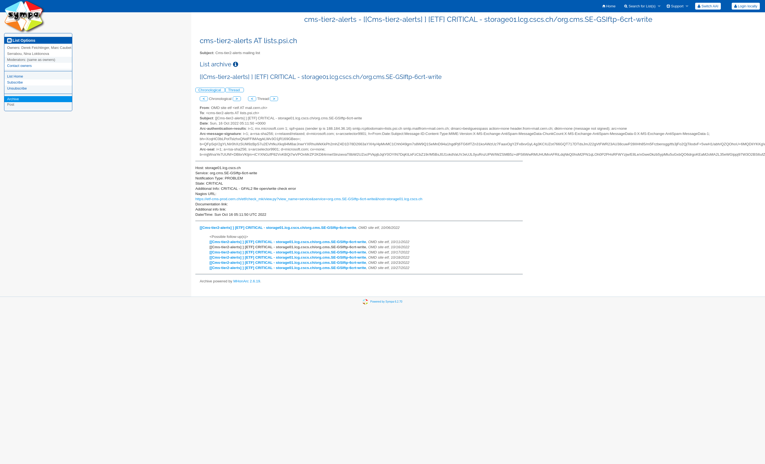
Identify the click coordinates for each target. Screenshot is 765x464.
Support (675, 6)
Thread (234, 90)
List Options (21, 40)
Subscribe (15, 82)
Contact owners (19, 66)
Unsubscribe (17, 88)
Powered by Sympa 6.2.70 (386, 301)
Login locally (745, 6)
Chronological (210, 90)
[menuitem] (609, 6)
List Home (15, 76)
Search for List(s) (640, 6)
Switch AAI (708, 6)
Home (609, 6)
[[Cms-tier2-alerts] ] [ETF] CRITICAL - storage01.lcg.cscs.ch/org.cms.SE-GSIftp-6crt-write (278, 228)
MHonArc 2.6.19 (246, 281)
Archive (13, 99)
